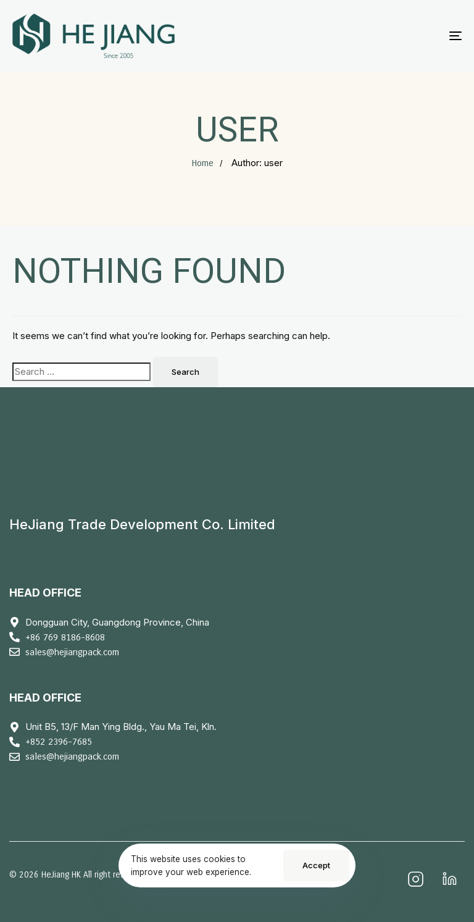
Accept (316, 865)
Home (202, 163)
